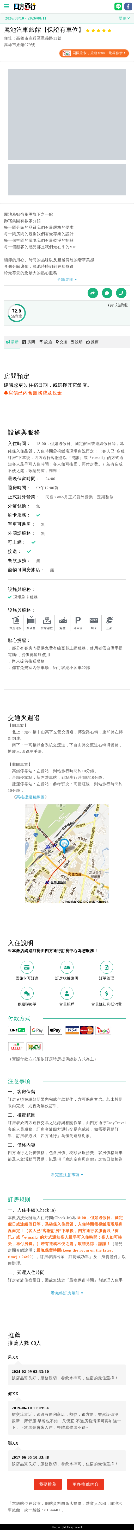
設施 (45, 342)
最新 (12, 342)
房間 (28, 342)
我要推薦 (48, 1484)
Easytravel (74, 1526)
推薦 (92, 342)
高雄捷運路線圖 (30, 797)
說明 (77, 342)
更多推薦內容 (85, 1484)
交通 (61, 342)
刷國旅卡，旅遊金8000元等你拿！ (94, 53)
